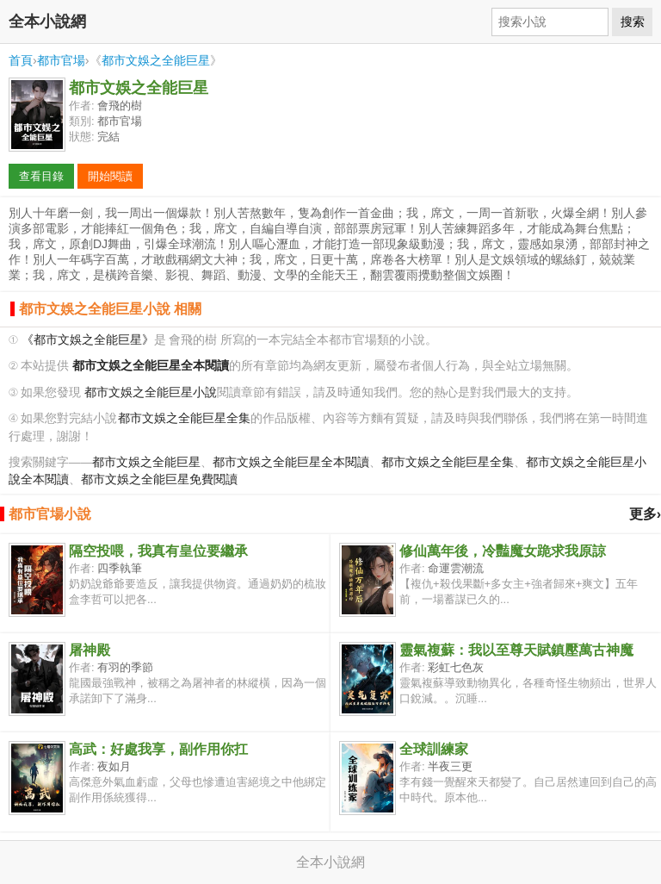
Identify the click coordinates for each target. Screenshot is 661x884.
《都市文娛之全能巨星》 (88, 339)
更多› (645, 514)
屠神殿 (89, 650)
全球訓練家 (433, 749)
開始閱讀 (110, 176)
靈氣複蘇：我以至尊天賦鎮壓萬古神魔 (516, 650)
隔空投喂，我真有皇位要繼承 (158, 551)
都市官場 (61, 60)
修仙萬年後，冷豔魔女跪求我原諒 (502, 551)
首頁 (21, 60)
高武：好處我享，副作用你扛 (158, 749)
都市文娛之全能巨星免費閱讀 (159, 479)
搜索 (633, 21)
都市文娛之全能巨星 (156, 60)
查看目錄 (41, 176)
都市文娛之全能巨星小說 (150, 392)
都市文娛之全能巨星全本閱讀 (291, 462)
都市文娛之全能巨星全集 (184, 418)
